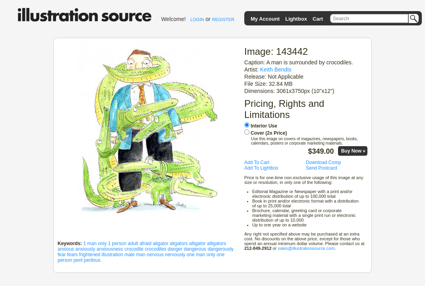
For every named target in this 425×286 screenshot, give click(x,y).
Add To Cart (256, 162)
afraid (145, 243)
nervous (155, 254)
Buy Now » (353, 151)
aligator (160, 243)
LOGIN (197, 19)
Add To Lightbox (261, 168)
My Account (265, 19)
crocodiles (155, 249)
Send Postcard (321, 168)
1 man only (95, 243)
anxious (66, 249)
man (140, 254)
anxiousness (110, 249)
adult (133, 243)
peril (78, 260)
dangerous (195, 249)
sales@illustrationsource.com (306, 248)
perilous (92, 260)
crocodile (133, 249)
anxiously (85, 249)
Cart (318, 19)
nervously (175, 254)
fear (62, 254)
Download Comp (323, 162)
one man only (201, 254)
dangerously (221, 249)
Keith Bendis (276, 69)
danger (175, 249)
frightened (89, 254)
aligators (178, 243)
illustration (112, 254)
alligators (216, 243)
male (129, 254)
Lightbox (296, 19)
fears (72, 254)
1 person (117, 243)
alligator (197, 243)
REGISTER (223, 19)
